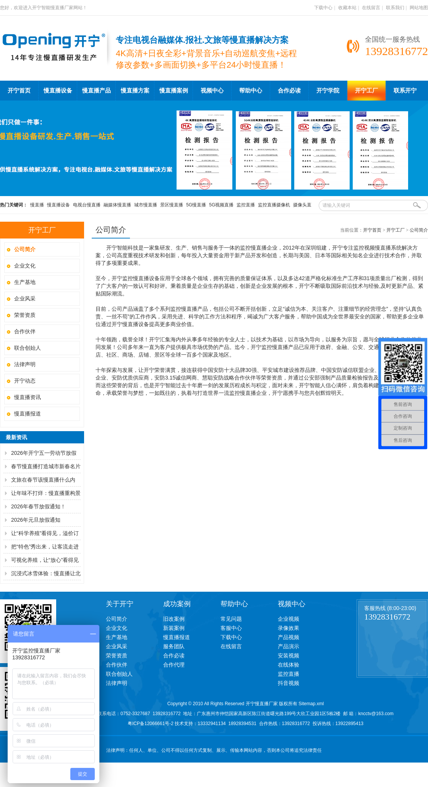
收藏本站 (347, 7)
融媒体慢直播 (117, 205)
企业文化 (25, 266)
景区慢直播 (171, 205)
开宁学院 (327, 91)
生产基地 (25, 282)
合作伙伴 (25, 331)
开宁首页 (19, 91)
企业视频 (288, 619)
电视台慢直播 (87, 205)
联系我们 (395, 7)
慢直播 (37, 205)
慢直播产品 (96, 91)
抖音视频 (288, 683)
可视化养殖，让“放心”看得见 (45, 560)
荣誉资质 (25, 315)
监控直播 (246, 205)
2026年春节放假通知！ (38, 506)
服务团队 (174, 646)
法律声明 (25, 364)
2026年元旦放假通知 (35, 520)
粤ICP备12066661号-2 (150, 723)
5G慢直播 (196, 205)
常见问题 (231, 619)
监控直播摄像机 (274, 205)
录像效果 (288, 628)
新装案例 (174, 628)
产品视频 (288, 637)
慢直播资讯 (27, 397)
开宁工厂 (366, 91)
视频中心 (212, 91)
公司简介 (419, 230)
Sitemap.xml (311, 703)
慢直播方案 (135, 91)
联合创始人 (27, 348)
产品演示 (288, 646)
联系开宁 (405, 91)
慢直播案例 (173, 91)
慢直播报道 (27, 414)
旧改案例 (174, 619)
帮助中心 (250, 91)
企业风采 (25, 298)
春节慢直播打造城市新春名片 (46, 466)
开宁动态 (25, 381)
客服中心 (231, 628)
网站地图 (419, 7)
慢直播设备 (58, 91)
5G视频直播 (221, 205)
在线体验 (288, 665)
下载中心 (323, 7)
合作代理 (174, 665)
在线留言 (371, 7)
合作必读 (289, 91)
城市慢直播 (145, 205)
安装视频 (288, 655)
